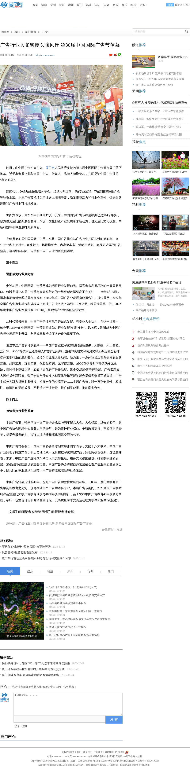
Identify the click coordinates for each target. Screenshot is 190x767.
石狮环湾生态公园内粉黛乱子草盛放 (145, 198)
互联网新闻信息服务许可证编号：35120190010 (136, 760)
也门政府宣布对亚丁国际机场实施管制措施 (74, 635)
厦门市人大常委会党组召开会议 (154, 84)
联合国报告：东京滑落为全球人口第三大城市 (75, 611)
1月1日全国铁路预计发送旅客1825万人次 (73, 587)
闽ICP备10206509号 (102, 760)
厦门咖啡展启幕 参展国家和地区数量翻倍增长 (31, 675)
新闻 (44, 4)
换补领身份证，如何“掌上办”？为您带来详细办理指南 (36, 663)
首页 (35, 4)
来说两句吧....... (68, 704)
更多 (142, 4)
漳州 (71, 4)
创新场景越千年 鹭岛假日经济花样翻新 (159, 73)
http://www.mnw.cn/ (45, 55)
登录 (17, 726)
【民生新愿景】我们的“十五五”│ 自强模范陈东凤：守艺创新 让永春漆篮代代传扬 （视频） (175, 234)
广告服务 (98, 752)
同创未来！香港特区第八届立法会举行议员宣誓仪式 (79, 619)
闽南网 (5, 32)
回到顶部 (119, 752)
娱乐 (124, 4)
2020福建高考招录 (146, 310)
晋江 (62, 4)
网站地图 (109, 752)
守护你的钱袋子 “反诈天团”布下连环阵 (26, 546)
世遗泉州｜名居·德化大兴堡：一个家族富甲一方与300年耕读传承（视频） (146, 259)
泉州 (53, 4)
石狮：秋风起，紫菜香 (144, 172)
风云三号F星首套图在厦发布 (20, 552)
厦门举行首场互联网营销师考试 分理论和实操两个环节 (36, 558)
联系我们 (87, 752)
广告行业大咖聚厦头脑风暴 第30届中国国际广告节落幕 (42, 686)
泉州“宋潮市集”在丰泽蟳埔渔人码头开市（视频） (175, 259)
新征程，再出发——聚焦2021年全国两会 (160, 304)
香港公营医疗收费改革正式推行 (67, 627)
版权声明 (66, 752)
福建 (89, 4)
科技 (133, 4)
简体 (182, 4)
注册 (177, 4)
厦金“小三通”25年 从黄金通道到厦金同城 (160, 79)
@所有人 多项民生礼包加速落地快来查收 (159, 102)
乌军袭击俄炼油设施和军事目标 (67, 603)
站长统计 (137, 756)
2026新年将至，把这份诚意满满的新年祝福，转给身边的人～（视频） (145, 234)
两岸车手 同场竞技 (170, 57)
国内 (98, 4)
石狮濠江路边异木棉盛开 (175, 198)
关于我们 (76, 752)
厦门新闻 (30, 32)
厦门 (80, 4)
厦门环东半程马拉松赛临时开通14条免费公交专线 (33, 669)
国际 (106, 4)
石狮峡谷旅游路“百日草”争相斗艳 (174, 172)
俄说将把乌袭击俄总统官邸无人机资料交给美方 (77, 595)
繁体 (187, 4)
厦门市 (50, 167)
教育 (115, 4)
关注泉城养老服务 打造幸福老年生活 (156, 282)
